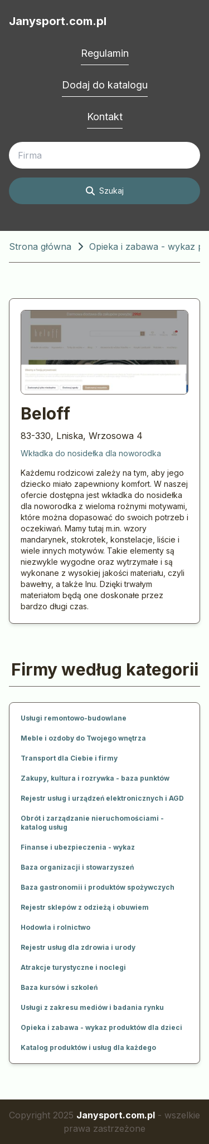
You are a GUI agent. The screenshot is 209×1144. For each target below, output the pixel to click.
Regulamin (105, 53)
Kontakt (105, 116)
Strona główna (40, 246)
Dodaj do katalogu (105, 85)
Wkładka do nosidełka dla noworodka (91, 453)
